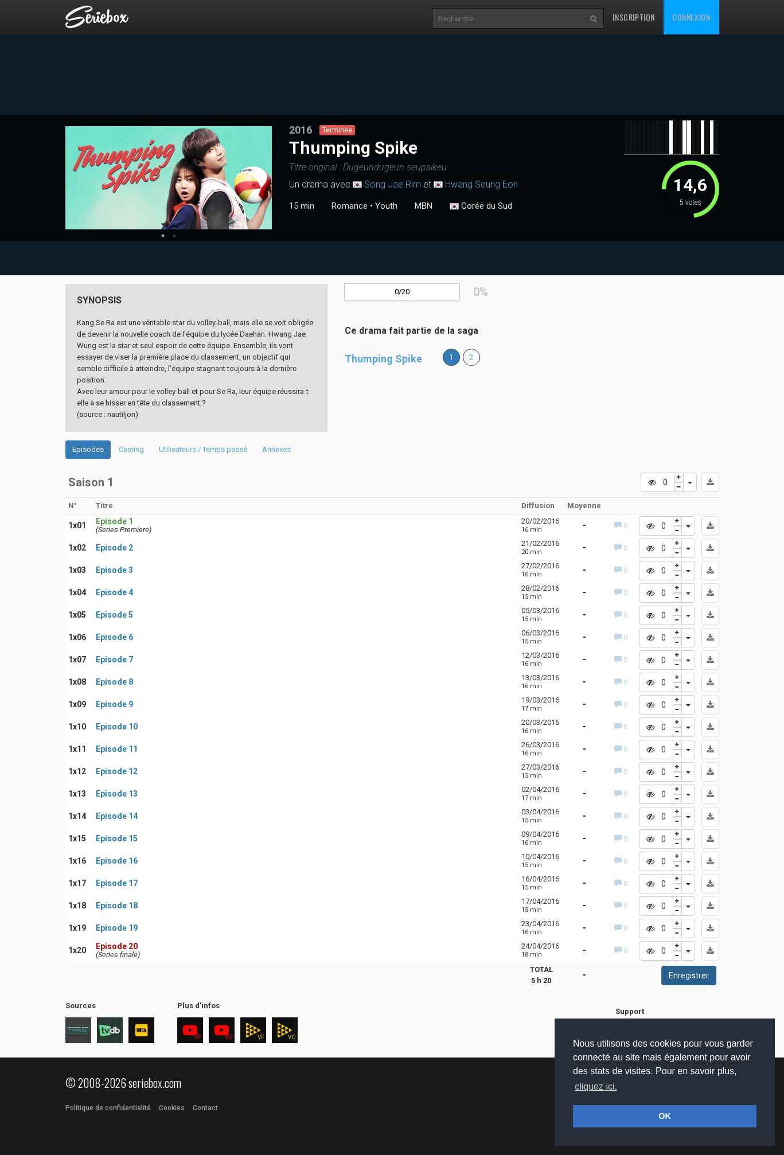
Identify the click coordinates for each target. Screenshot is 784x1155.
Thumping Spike (383, 359)
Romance (349, 206)
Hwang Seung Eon (481, 184)
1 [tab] (163, 235)
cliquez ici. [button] (596, 1086)
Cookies (172, 1108)
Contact (205, 1108)
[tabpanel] (168, 177)
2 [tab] (174, 235)
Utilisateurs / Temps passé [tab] (203, 449)
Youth (386, 206)
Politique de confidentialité (108, 1108)
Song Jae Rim (392, 184)
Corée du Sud (481, 206)
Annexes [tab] (276, 449)
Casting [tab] (131, 449)
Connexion (691, 17)
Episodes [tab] (88, 449)
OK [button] (664, 1116)
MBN (423, 206)
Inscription (634, 17)
